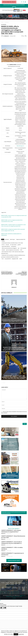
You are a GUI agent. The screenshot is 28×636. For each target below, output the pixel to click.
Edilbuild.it (14, 287)
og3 (18, 248)
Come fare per (16, 583)
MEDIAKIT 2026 (9, 596)
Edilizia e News (19, 587)
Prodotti (3, 582)
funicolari (7, 244)
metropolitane (13, 246)
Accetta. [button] (15, 634)
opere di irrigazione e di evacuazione (12, 249)
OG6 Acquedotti (23, 248)
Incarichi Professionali (14, 587)
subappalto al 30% (15, 258)
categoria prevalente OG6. (20, 239)
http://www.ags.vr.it (20, 145)
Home (2, 22)
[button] (26, 16)
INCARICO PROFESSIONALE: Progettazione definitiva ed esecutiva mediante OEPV (7, 273)
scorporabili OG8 (8, 258)
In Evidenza (7, 22)
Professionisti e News (8, 587)
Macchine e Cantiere (12, 583)
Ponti (3, 258)
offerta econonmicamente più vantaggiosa (9, 248)
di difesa (3, 241)
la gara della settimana (6, 246)
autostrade (7, 239)
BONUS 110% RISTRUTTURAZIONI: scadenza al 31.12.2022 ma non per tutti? (21, 273)
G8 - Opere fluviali (13, 244)
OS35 (21, 249)
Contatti (20, 596)
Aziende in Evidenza (7, 583)
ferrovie (3, 244)
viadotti (20, 258)
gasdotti (19, 244)
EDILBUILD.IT (22, 595)
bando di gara (12, 239)
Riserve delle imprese (3, 587)
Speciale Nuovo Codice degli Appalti (23, 588)
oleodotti (3, 249)
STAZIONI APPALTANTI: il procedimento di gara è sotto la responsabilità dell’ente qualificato (14, 320)
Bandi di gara (19, 583)
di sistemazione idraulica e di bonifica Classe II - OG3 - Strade (12, 242)
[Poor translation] (5, 608)
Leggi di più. (21, 634)
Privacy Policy (15, 596)
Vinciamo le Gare (23, 583)
